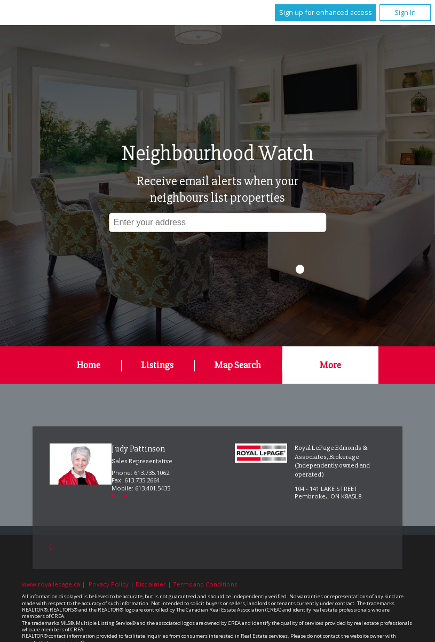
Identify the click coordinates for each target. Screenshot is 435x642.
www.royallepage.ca (51, 584)
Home (88, 365)
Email (119, 496)
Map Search (237, 365)
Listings (157, 365)
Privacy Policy (109, 584)
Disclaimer (151, 584)
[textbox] (218, 222)
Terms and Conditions (205, 584)
